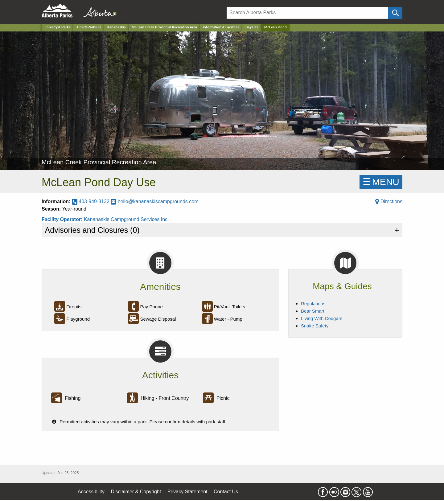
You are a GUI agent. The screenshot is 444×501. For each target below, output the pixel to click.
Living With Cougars (321, 318)
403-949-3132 (91, 201)
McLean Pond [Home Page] (275, 27)
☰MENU (381, 182)
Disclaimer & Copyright (136, 491)
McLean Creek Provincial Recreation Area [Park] (164, 27)
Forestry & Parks (58, 27)
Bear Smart (312, 311)
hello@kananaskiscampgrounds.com (154, 201)
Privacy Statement (187, 491)
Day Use (251, 27)
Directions (388, 201)
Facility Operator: (63, 219)
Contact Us (226, 491)
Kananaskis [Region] (116, 27)
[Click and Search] (395, 13)
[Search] (307, 13)
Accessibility (91, 491)
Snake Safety (314, 325)
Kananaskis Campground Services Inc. (126, 219)
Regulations (313, 303)
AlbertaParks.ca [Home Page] (88, 27)
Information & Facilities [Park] (221, 27)
